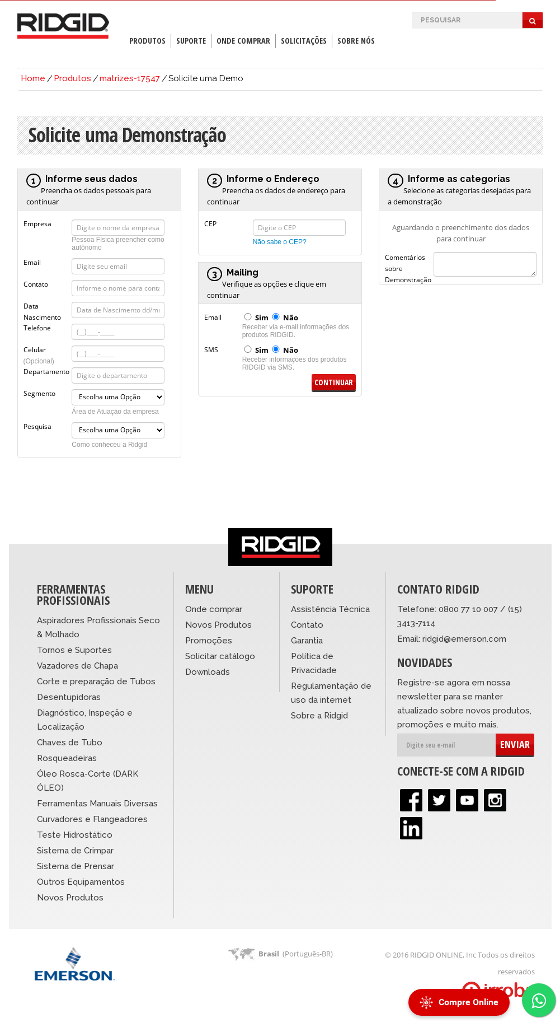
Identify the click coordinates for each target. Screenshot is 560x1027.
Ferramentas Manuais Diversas (97, 804)
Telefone (37, 327)
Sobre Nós (356, 40)
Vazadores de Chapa (77, 666)
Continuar (333, 382)
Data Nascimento (42, 305)
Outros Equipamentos (81, 882)
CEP (210, 223)
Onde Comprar (243, 40)
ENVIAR (515, 744)
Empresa (37, 223)
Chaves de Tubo (69, 742)
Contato (35, 283)
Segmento (39, 392)
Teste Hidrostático (74, 835)
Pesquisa (37, 426)
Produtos (147, 40)
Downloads (207, 672)
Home (33, 78)
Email (32, 261)
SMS (211, 349)
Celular (38, 349)
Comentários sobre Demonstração (408, 256)
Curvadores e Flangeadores (92, 819)
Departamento (46, 371)
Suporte (191, 40)
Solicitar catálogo (220, 656)
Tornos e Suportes (74, 650)
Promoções (208, 641)
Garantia (307, 641)
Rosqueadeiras (67, 758)
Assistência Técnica (330, 609)
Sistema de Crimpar (75, 851)
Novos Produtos (70, 898)
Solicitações (304, 40)
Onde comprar (213, 609)
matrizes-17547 (130, 78)
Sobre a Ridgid (319, 716)
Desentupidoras (69, 697)
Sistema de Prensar (75, 866)
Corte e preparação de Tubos (96, 681)
